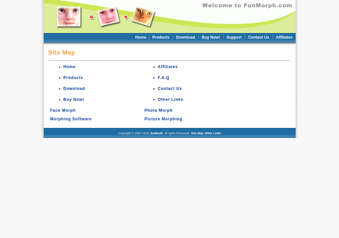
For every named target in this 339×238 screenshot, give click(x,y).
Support (234, 37)
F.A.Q (164, 77)
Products (161, 37)
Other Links (171, 99)
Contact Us (258, 37)
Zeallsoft (156, 133)
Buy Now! (211, 37)
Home (140, 37)
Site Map (197, 133)
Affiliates (284, 37)
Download (185, 37)
